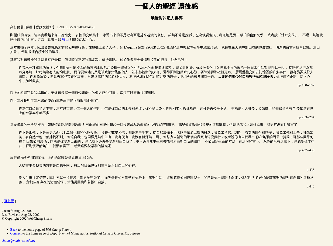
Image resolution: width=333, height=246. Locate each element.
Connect (15, 233)
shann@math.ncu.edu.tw (18, 240)
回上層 (9, 201)
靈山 (65, 39)
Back (13, 229)
